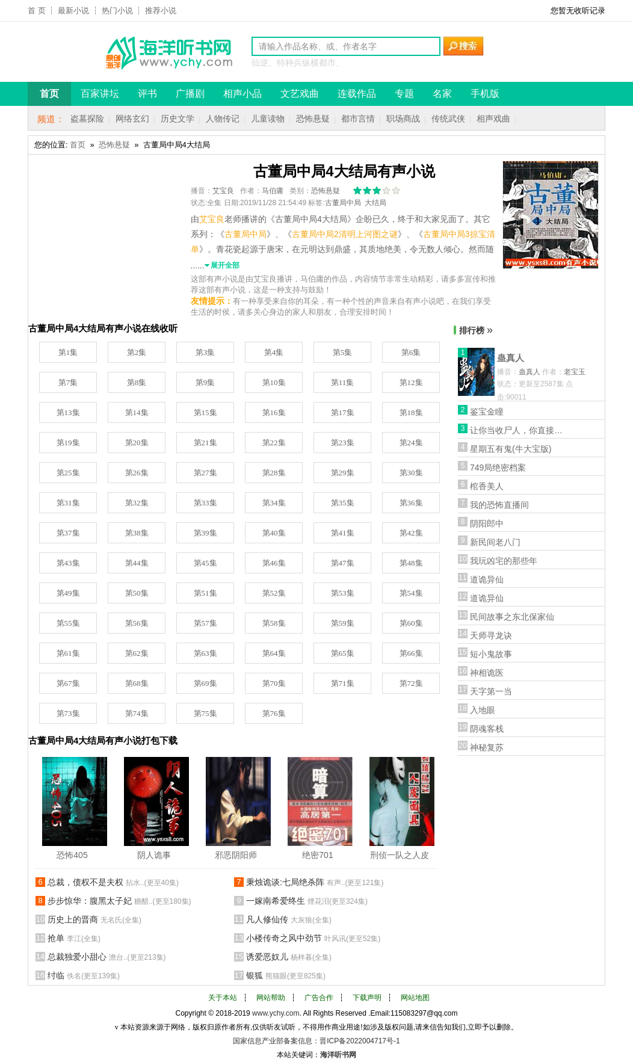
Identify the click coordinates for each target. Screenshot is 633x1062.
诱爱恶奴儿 (289, 957)
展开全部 (225, 265)
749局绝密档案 (498, 467)
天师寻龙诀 (491, 635)
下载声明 (367, 997)
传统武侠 (448, 118)
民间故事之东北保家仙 (512, 617)
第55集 (68, 623)
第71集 (342, 683)
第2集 (137, 352)
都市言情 (358, 118)
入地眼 (482, 710)
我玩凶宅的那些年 (503, 561)
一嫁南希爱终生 (307, 901)
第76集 (274, 713)
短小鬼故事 (491, 654)
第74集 (137, 713)
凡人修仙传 (289, 919)
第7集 (68, 382)
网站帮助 (270, 997)
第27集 (205, 472)
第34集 (274, 502)
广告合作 (318, 997)
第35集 (342, 502)
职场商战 (403, 118)
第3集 (205, 352)
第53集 (342, 592)
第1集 (68, 352)
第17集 (342, 412)
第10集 (274, 382)
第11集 (342, 382)
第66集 (411, 653)
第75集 (205, 713)
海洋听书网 (338, 1055)
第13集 (68, 412)
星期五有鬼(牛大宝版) (510, 449)
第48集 (411, 562)
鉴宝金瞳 (487, 411)
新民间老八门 (495, 542)
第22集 (274, 442)
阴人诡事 (154, 855)
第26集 (137, 472)
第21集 (205, 442)
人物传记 (222, 118)
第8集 (137, 382)
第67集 (68, 683)
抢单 (74, 938)
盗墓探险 (87, 118)
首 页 (37, 10)
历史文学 (177, 118)
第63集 (205, 653)
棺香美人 (487, 486)
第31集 (68, 502)
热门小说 (117, 10)
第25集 (68, 472)
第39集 (205, 532)
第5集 (343, 352)
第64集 (274, 653)
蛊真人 (510, 358)
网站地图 (415, 997)
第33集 (205, 502)
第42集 (411, 532)
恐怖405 (72, 855)
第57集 (205, 623)
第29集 (342, 472)
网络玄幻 (132, 118)
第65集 (342, 653)
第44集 (137, 562)
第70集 (274, 683)
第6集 (411, 352)
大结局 (375, 203)
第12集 (411, 382)
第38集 (137, 532)
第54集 (411, 592)
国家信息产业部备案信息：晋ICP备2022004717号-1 (316, 1041)
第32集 (137, 502)
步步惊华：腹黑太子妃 (119, 901)
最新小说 (73, 10)
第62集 (137, 653)
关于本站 (222, 997)
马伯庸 (272, 191)
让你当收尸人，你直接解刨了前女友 (518, 430)
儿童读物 (268, 118)
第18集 (411, 412)
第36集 (411, 502)
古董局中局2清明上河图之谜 (345, 234)
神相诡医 (487, 673)
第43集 (68, 562)
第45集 (205, 562)
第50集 (137, 592)
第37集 (68, 532)
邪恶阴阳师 (236, 855)
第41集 (342, 532)
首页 (77, 144)
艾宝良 (223, 191)
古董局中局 (343, 203)
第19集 (68, 442)
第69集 (205, 683)
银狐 (286, 975)
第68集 (137, 683)
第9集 (205, 382)
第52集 (274, 592)
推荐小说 (160, 10)
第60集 (411, 623)
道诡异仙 (487, 579)
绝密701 (317, 855)
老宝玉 (574, 372)
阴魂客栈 (487, 728)
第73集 (68, 713)
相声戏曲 (493, 118)
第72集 (411, 683)
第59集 (342, 623)
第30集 (411, 472)
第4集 (274, 352)
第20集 (137, 442)
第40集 (274, 532)
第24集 (411, 442)
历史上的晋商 (94, 919)
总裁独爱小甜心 (107, 957)
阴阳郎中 (487, 523)
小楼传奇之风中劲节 (313, 938)
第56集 (137, 623)
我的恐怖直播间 (499, 505)
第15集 (205, 412)
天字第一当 (491, 691)
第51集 (205, 592)
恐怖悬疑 (313, 118)
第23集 (342, 442)
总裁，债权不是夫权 (113, 882)
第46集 (274, 562)
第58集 (274, 623)
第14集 (137, 412)
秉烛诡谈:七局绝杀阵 (314, 882)
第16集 (274, 412)
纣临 (84, 975)
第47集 (342, 562)
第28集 (274, 472)
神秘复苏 (487, 747)
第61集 (68, 653)
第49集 (68, 592)
